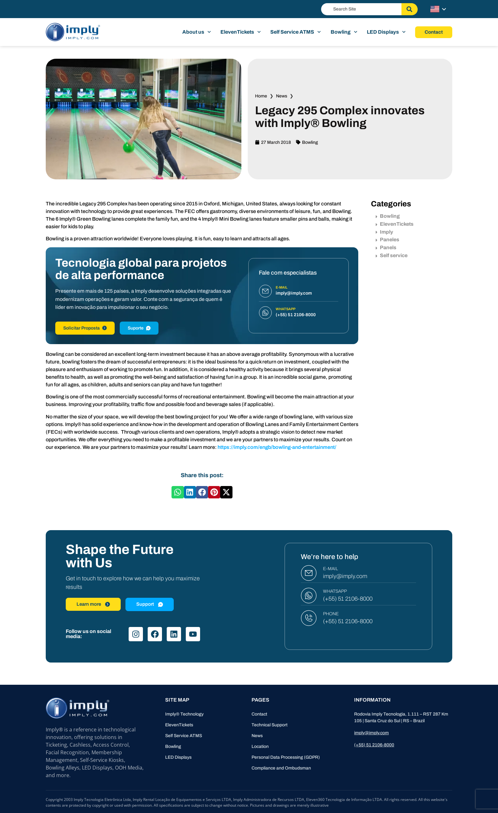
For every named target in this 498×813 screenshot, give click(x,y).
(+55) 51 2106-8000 (348, 599)
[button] (178, 492)
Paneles (387, 239)
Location (260, 746)
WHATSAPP (335, 591)
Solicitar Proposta (85, 328)
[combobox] (361, 9)
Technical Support (269, 725)
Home (261, 96)
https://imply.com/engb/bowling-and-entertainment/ (277, 447)
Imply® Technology (184, 714)
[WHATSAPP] (309, 595)
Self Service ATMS (295, 32)
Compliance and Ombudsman (281, 768)
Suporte (139, 328)
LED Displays (386, 32)
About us (196, 32)
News (281, 96)
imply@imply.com (345, 576)
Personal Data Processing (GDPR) (286, 757)
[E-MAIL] (309, 573)
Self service (391, 255)
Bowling (344, 32)
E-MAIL (330, 568)
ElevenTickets (240, 32)
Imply (384, 232)
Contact (259, 714)
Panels (386, 247)
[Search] (409, 9)
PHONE (331, 613)
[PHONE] (309, 618)
